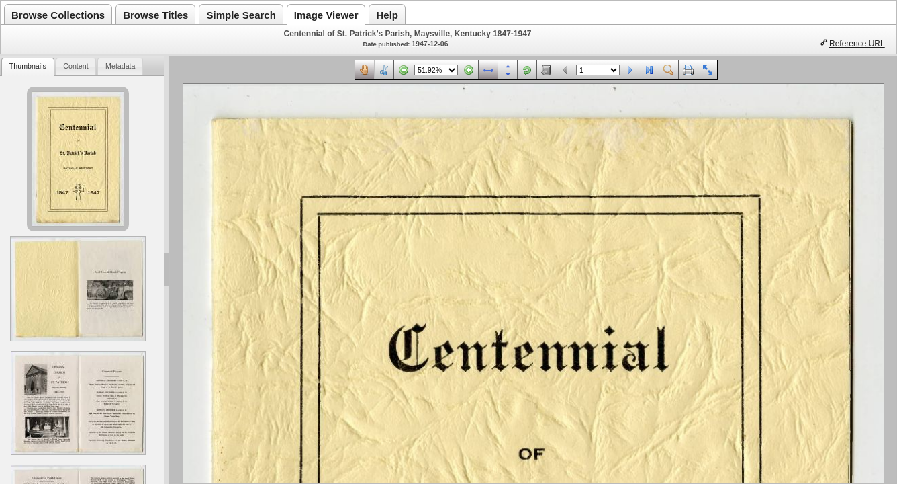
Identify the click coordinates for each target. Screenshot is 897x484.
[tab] (27, 67)
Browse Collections (58, 15)
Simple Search (240, 15)
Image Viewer (326, 15)
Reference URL (857, 43)
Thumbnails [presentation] (27, 66)
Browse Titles (155, 15)
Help (387, 15)
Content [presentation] (75, 66)
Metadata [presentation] (120, 66)
